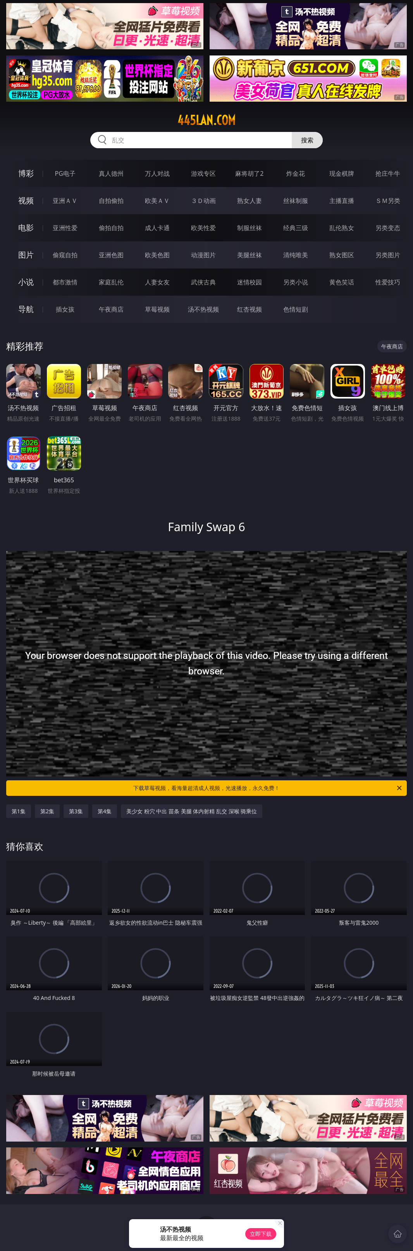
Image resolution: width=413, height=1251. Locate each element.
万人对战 (157, 173)
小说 (26, 282)
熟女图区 (341, 255)
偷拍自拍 (111, 228)
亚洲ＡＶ (65, 200)
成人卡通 (157, 228)
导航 (26, 309)
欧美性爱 (203, 228)
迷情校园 (249, 282)
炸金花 (295, 173)
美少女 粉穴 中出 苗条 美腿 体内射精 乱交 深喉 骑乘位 (191, 811)
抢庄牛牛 (387, 173)
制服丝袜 (249, 228)
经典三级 (295, 228)
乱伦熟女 (341, 228)
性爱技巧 (387, 282)
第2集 (47, 811)
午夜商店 (111, 309)
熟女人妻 (249, 200)
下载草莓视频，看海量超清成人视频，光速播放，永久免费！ (268, 788)
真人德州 (111, 173)
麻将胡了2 (249, 173)
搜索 (307, 140)
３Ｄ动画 (203, 200)
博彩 (26, 173)
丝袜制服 (295, 200)
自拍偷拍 (111, 200)
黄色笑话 (341, 282)
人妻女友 (157, 282)
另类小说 (295, 282)
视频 (26, 200)
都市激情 (65, 282)
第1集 (19, 811)
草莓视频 (157, 309)
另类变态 (387, 228)
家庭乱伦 (111, 282)
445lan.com (206, 120)
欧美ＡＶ (157, 200)
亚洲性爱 (65, 228)
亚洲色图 (111, 255)
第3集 (76, 811)
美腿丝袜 (249, 255)
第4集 (105, 811)
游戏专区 (203, 173)
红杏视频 (249, 309)
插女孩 (65, 309)
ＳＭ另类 (387, 200)
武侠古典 (203, 282)
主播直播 (341, 200)
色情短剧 (295, 309)
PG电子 (65, 173)
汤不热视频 (203, 309)
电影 (26, 227)
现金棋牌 (341, 173)
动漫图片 (203, 255)
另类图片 (387, 255)
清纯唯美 (295, 255)
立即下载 (261, 1233)
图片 (26, 255)
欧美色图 (157, 255)
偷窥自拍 (65, 255)
